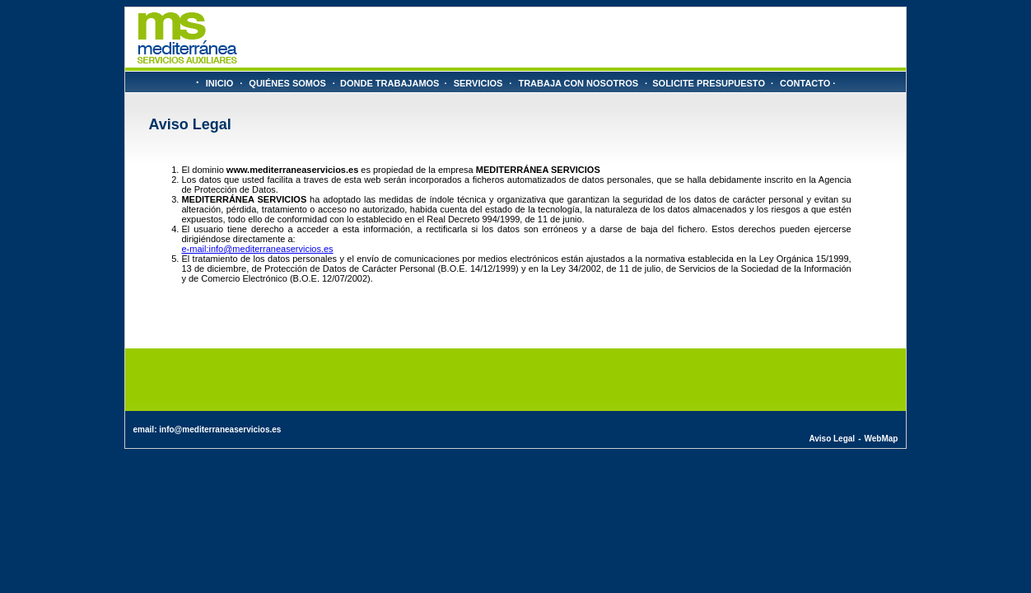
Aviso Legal (832, 438)
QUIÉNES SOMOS (287, 83)
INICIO (220, 83)
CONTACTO (805, 83)
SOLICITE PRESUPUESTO (708, 83)
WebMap (881, 438)
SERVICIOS (478, 83)
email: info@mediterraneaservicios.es (207, 429)
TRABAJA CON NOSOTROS (578, 83)
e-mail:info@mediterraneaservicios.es (257, 249)
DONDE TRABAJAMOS (389, 83)
